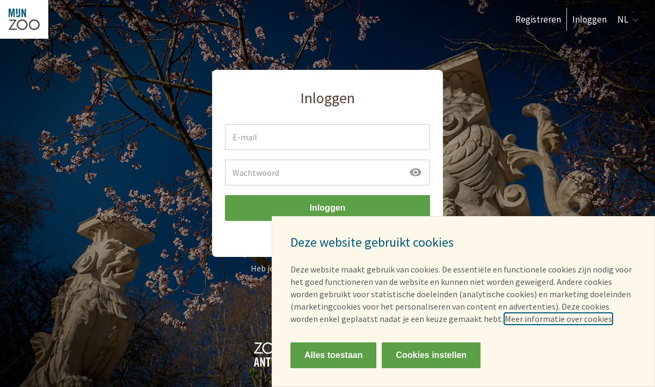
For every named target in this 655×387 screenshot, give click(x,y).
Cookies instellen (431, 355)
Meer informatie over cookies (558, 318)
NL (627, 19)
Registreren (538, 19)
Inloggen (589, 19)
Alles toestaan (333, 355)
